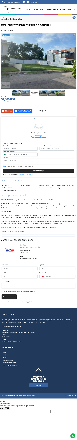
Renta (42, 9)
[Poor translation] (7, 408)
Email (4, 273)
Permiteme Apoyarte (67, 9)
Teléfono (43, 273)
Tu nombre (6, 146)
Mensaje (6, 157)
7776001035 (33, 2)
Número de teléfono (9, 151)
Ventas (35, 9)
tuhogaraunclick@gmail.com (39, 137)
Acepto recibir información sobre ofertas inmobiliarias (19, 291)
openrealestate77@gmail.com (11, 341)
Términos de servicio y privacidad (26, 174)
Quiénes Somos (52, 9)
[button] (74, 35)
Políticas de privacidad (10, 365)
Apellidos (43, 265)
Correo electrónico (45, 146)
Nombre (5, 265)
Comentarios (6, 281)
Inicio (28, 9)
